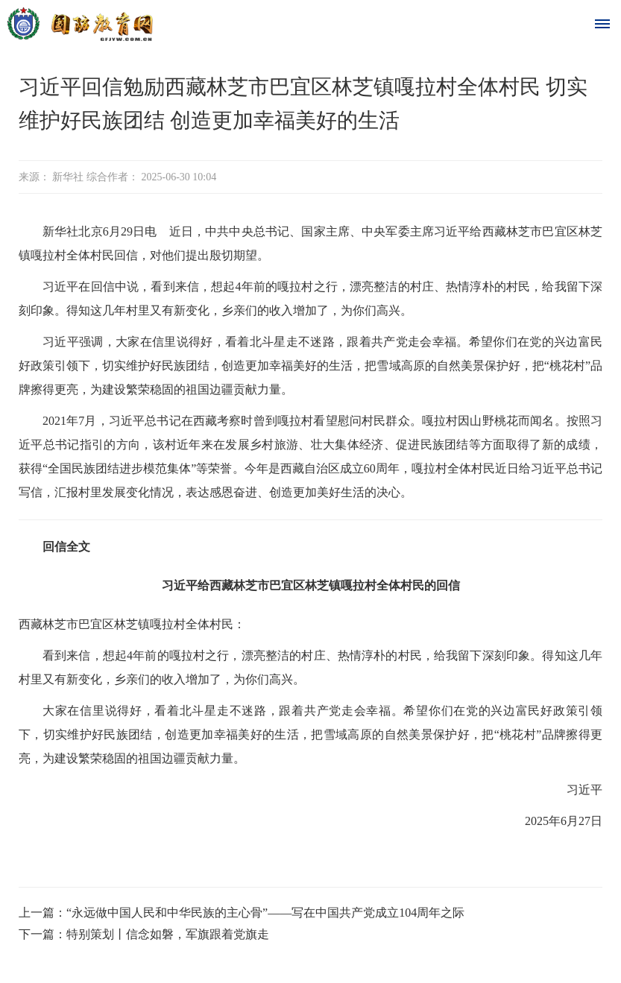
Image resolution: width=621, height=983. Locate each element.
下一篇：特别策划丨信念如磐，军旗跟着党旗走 (144, 934)
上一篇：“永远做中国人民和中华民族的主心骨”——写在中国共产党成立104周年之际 (241, 912)
